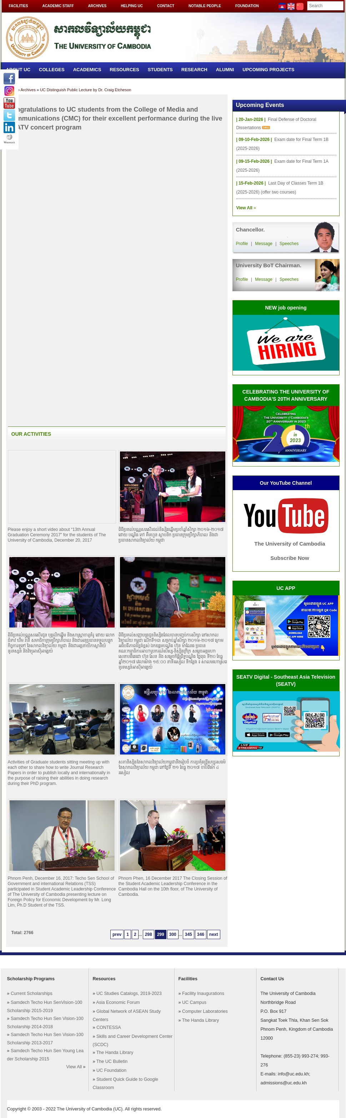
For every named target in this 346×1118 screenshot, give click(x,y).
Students (160, 69)
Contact (165, 6)
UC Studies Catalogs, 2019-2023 (129, 993)
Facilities (18, 6)
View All (74, 1066)
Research (194, 69)
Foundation (247, 6)
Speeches (289, 243)
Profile (242, 243)
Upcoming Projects (268, 69)
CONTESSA (108, 1027)
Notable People (205, 6)
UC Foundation (111, 1070)
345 (188, 934)
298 (148, 934)
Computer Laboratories (205, 1011)
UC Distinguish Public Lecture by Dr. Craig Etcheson (85, 90)
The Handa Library (115, 1052)
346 (200, 934)
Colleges (52, 69)
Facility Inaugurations (203, 993)
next (213, 934)
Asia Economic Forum (118, 1002)
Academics (87, 69)
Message (263, 243)
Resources (124, 69)
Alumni (225, 69)
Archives (97, 6)
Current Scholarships (31, 993)
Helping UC (132, 6)
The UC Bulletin (112, 1061)
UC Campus (194, 1002)
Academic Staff (58, 6)
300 (172, 934)
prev (116, 934)
